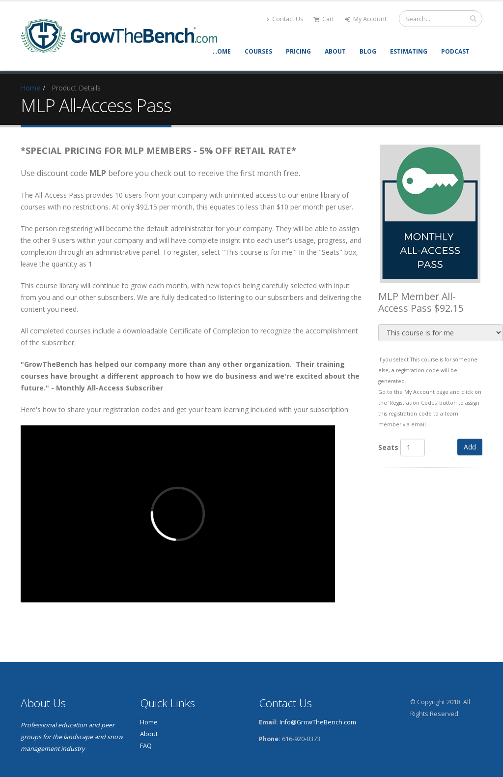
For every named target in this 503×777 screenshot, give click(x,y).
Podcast (455, 51)
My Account (366, 19)
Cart (323, 19)
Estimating (408, 51)
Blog (368, 51)
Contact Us (285, 19)
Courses (258, 51)
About (335, 51)
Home (222, 51)
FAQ (146, 746)
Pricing (298, 51)
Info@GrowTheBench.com (317, 722)
